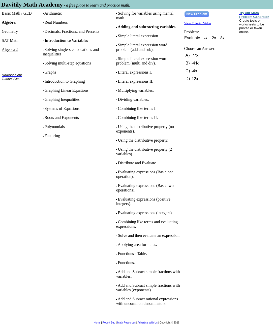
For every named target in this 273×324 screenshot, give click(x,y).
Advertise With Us (148, 322)
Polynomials (55, 126)
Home (97, 322)
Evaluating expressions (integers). (145, 213)
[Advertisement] (17, 100)
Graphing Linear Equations (66, 90)
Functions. (126, 263)
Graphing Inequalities (62, 99)
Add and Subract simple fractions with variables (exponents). (148, 287)
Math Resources (126, 322)
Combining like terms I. (137, 108)
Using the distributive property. (143, 140)
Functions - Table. (132, 253)
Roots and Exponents (62, 117)
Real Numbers (56, 22)
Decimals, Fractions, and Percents (72, 31)
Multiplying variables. (136, 90)
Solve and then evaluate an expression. (149, 235)
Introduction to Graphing (65, 81)
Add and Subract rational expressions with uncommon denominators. (147, 301)
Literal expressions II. (135, 81)
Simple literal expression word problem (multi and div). (141, 60)
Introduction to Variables (66, 40)
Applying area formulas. (137, 244)
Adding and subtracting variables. (147, 27)
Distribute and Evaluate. (137, 163)
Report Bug (109, 322)
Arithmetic (53, 13)
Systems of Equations (62, 108)
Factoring (52, 136)
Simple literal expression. (138, 36)
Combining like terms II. (138, 117)
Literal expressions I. (135, 72)
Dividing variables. (133, 99)
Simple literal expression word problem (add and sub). (141, 47)
